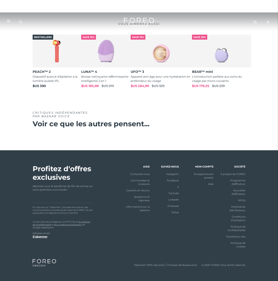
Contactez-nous (140, 174)
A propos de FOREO (233, 174)
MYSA (241, 200)
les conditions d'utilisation (68, 224)
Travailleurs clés (235, 236)
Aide (210, 184)
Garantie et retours (138, 190)
